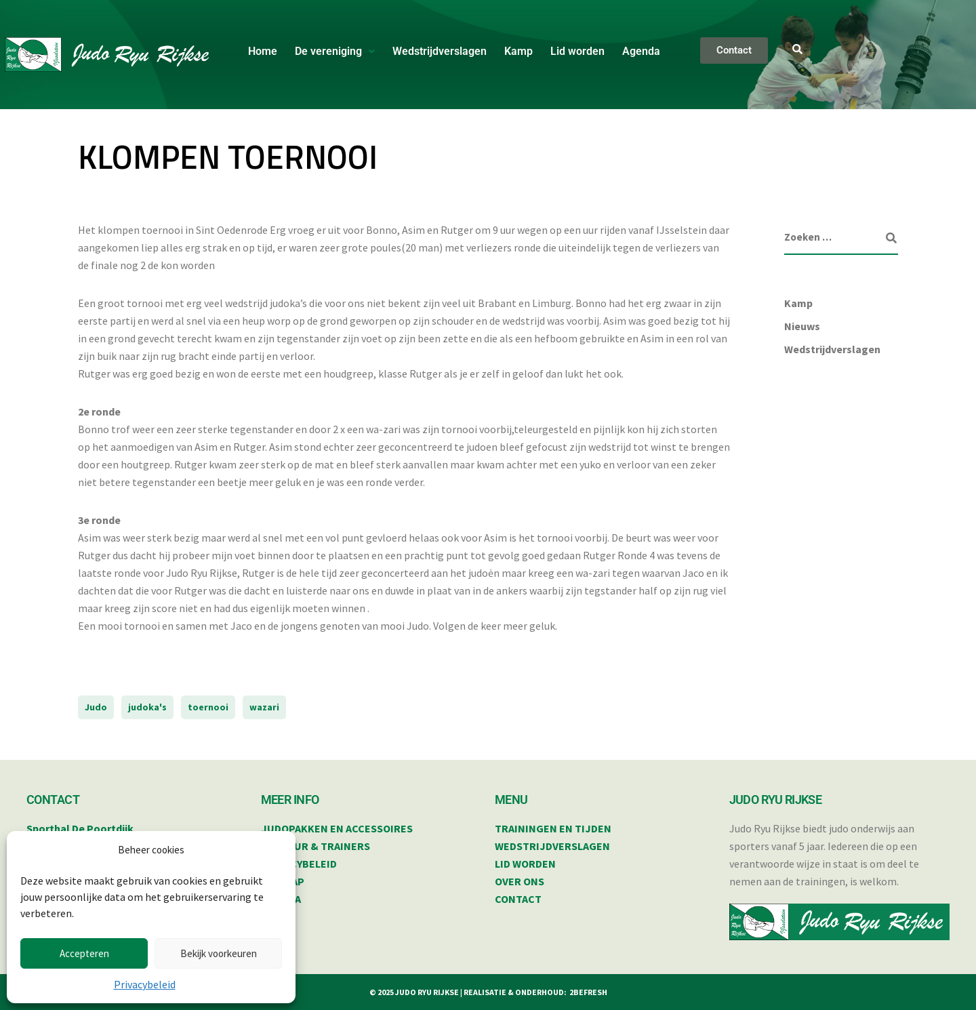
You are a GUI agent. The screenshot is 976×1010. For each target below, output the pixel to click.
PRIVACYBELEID (299, 863)
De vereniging (335, 51)
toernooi (208, 707)
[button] (335, 51)
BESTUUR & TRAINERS (315, 846)
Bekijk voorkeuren (218, 953)
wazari (264, 707)
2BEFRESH (588, 992)
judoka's (147, 707)
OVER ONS (519, 881)
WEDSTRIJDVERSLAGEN (552, 846)
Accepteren (84, 953)
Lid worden (577, 51)
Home (262, 51)
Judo (96, 707)
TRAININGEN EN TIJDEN (553, 828)
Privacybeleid (145, 984)
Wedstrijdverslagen (439, 51)
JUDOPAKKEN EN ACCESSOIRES (337, 828)
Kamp (518, 51)
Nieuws (802, 326)
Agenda (641, 51)
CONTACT (518, 899)
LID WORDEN (525, 863)
